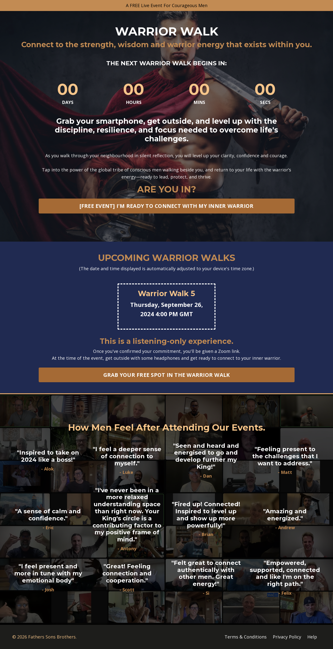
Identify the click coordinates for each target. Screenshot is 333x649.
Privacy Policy (287, 637)
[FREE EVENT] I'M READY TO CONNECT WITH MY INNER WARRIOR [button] (167, 206)
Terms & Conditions (246, 637)
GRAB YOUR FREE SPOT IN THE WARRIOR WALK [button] (166, 375)
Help (312, 637)
